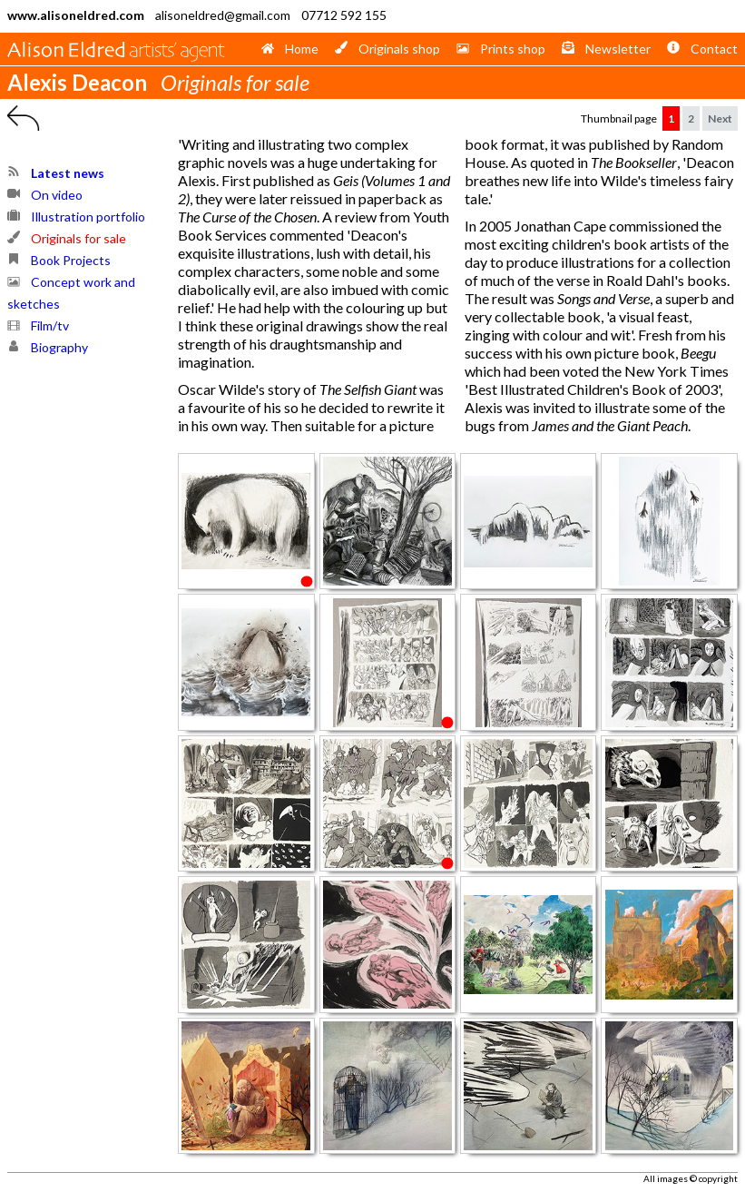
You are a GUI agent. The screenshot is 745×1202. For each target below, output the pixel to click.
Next (720, 118)
